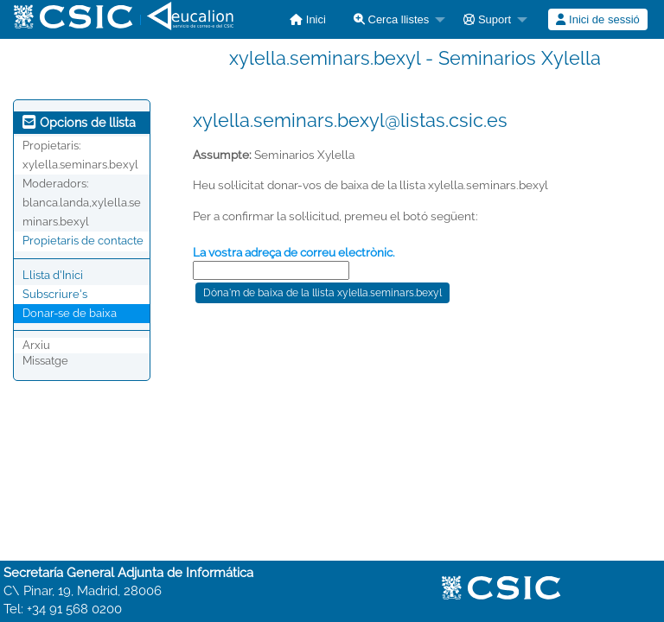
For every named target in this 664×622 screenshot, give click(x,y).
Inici (308, 19)
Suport (487, 19)
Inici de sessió (597, 19)
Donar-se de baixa (69, 313)
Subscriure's (54, 294)
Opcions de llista (79, 123)
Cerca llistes (391, 19)
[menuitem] (308, 19)
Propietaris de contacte (83, 240)
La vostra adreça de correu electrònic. (294, 252)
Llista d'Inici (52, 275)
